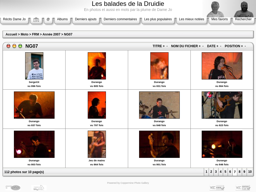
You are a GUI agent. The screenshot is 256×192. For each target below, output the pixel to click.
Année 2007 (51, 34)
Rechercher (243, 19)
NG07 (68, 34)
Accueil (11, 34)
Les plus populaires (158, 19)
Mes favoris (219, 19)
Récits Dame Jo (14, 19)
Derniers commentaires (120, 19)
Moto (24, 34)
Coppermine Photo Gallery (134, 183)
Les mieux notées (191, 19)
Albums (62, 19)
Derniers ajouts (86, 19)
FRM (35, 34)
